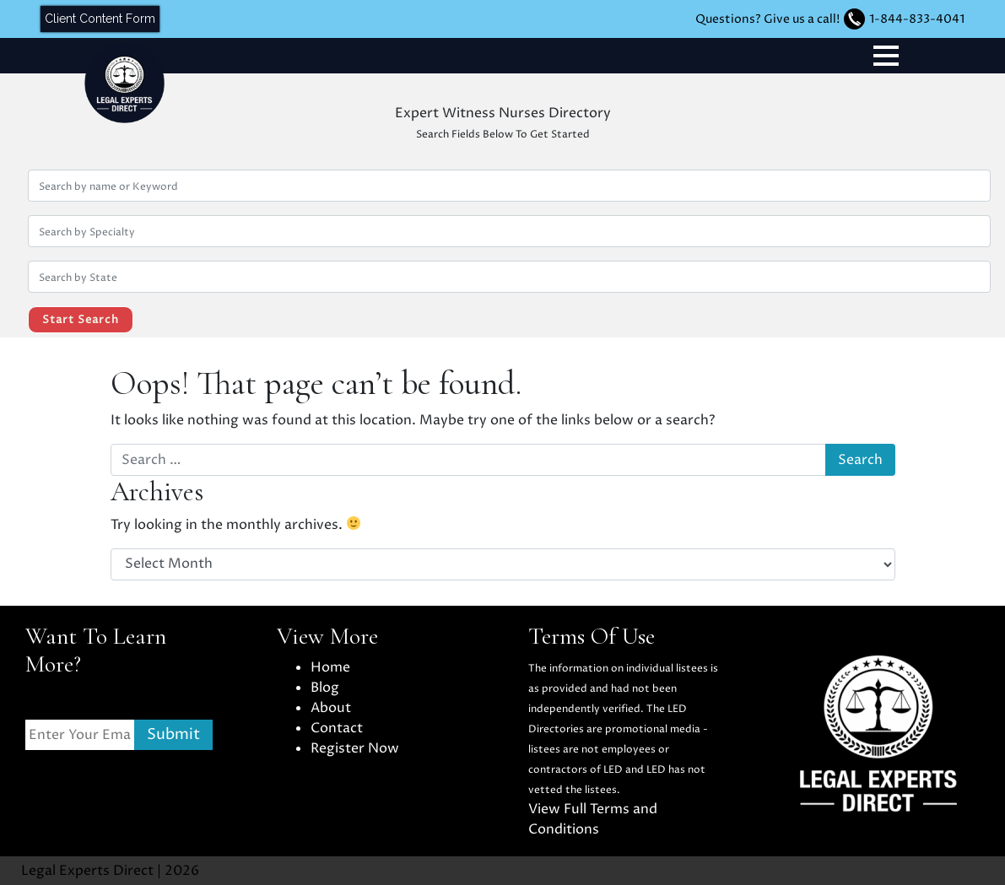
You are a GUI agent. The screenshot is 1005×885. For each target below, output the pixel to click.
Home (330, 667)
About (331, 708)
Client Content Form (100, 18)
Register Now (355, 748)
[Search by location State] (509, 277)
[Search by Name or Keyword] (509, 186)
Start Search (80, 319)
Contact (337, 728)
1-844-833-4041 (916, 19)
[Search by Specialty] (509, 231)
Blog (325, 687)
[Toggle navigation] (886, 56)
